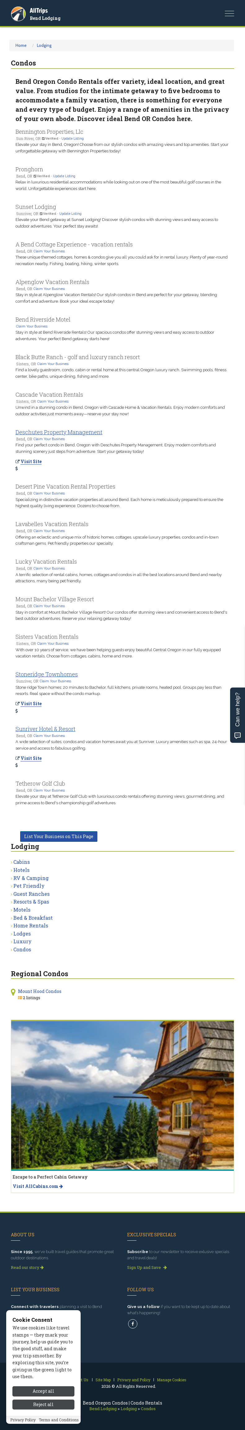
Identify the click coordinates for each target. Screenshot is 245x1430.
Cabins (21, 862)
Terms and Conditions (59, 1419)
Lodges (22, 933)
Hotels (21, 870)
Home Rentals (30, 925)
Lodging (44, 45)
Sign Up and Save (147, 1267)
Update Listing (72, 138)
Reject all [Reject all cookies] (43, 1404)
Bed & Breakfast (33, 917)
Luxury (22, 941)
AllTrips (39, 10)
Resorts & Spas (31, 901)
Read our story (27, 1267)
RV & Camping (31, 878)
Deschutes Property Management (59, 432)
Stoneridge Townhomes (47, 674)
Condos (22, 949)
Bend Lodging (45, 18)
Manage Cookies (171, 1379)
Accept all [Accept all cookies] (43, 1391)
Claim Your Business (49, 251)
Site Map (103, 1379)
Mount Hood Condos (39, 991)
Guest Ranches (31, 894)
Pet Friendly (29, 885)
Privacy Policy (23, 1419)
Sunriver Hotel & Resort (45, 729)
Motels (21, 909)
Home (21, 45)
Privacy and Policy (133, 1379)
